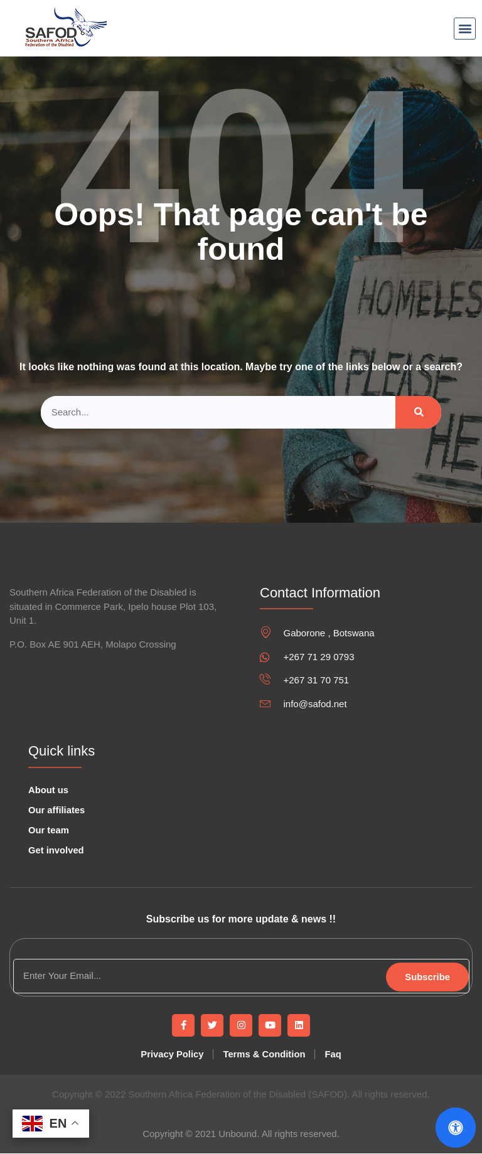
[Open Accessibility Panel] (456, 1128)
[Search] (418, 412)
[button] (465, 29)
